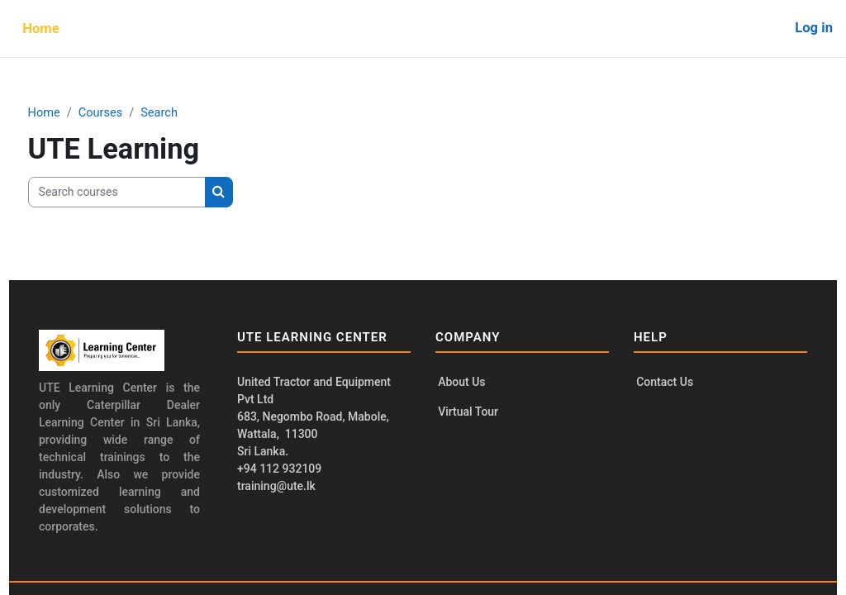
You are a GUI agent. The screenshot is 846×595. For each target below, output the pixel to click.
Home (75, 113)
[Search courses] (147, 192)
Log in (814, 28)
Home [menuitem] (40, 28)
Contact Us (658, 382)
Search (192, 113)
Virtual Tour (468, 413)
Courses (132, 113)
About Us (461, 382)
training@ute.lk (283, 486)
